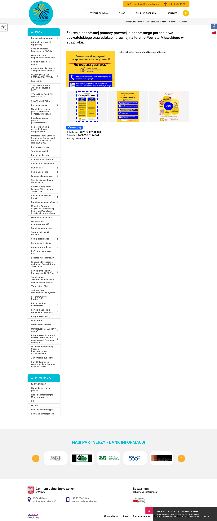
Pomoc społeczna (40, 155)
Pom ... (173, 22)
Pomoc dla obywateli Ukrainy (41, 196)
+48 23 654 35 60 (174, 4)
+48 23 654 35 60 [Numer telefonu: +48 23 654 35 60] (80, 498)
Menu (38, 31)
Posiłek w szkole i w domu (41, 63)
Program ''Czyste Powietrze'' (39, 298)
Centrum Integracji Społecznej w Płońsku (41, 50)
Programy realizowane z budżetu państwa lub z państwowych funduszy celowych (43, 339)
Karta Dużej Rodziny (41, 243)
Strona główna (99, 13)
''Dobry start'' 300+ (40, 286)
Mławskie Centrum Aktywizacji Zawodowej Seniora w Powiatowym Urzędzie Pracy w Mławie (43, 210)
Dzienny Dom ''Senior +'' (42, 159)
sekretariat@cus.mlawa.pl (143, 4)
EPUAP (34, 405)
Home (139, 22)
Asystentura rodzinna (41, 247)
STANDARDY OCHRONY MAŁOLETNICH (42, 95)
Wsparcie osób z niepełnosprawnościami (43, 56)
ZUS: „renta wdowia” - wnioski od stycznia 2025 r (41, 87)
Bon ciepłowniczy (39, 105)
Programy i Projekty (40, 316)
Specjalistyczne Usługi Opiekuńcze (42, 181)
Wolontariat (36, 320)
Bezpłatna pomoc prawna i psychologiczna (39, 120)
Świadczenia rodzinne (42, 228)
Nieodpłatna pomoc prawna (41, 389)
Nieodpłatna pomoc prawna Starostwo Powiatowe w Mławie (41, 111)
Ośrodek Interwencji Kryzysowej (41, 43)
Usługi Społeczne (39, 172)
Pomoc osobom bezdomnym (38, 304)
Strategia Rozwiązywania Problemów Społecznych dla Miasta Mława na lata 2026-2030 (43, 139)
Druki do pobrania (146, 13)
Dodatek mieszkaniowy (42, 258)
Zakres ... (183, 22)
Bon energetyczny (40, 147)
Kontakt (172, 13)
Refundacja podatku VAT (41, 252)
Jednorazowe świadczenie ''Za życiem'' (43, 291)
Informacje (43, 378)
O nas (122, 13)
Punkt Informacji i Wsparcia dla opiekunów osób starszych (43, 364)
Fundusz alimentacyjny (42, 176)
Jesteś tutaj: (131, 22)
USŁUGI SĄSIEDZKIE (40, 101)
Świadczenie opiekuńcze (43, 202)
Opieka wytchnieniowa (42, 38)
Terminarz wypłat (39, 151)
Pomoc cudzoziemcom (42, 163)
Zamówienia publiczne (42, 358)
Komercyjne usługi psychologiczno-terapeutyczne (40, 129)
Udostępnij (74, 127)
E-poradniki (36, 81)
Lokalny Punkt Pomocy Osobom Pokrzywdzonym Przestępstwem (42, 350)
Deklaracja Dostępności (43, 414)
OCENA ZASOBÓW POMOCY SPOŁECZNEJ (42, 76)
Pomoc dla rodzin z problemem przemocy (42, 311)
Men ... (163, 22)
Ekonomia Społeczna (41, 217)
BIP (32, 401)
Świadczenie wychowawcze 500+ (41, 222)
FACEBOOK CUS (38, 384)
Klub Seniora (37, 168)
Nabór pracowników (41, 324)
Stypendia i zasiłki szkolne (40, 233)
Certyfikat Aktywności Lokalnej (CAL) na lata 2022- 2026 (42, 189)
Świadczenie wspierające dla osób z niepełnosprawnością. (42, 279)
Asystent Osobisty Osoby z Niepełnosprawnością (43, 69)
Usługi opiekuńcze (40, 239)
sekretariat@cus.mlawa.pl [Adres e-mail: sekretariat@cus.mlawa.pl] (84, 501)
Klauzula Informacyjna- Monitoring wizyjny (42, 396)
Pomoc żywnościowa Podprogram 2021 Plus (42, 272)
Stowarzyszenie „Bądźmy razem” (43, 330)
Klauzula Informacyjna (42, 409)
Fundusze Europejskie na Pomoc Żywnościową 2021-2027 (43, 264)
